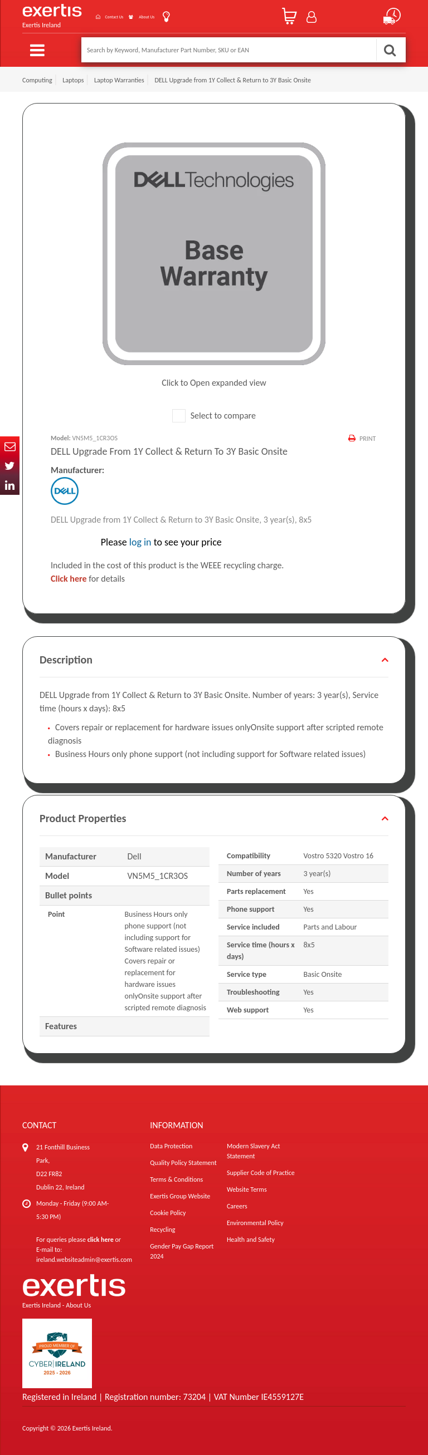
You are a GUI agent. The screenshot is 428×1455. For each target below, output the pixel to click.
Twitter (10, 465)
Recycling (162, 1229)
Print (366, 437)
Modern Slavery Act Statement (253, 1150)
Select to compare (214, 414)
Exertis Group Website (180, 1196)
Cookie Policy (168, 1212)
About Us (154, 16)
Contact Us (102, 16)
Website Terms (247, 1189)
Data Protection (171, 1145)
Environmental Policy (255, 1222)
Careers (237, 1206)
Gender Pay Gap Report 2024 (181, 1251)
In (10, 485)
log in (140, 541)
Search (389, 50)
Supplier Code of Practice (261, 1172)
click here (100, 1239)
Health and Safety (251, 1239)
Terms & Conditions (176, 1179)
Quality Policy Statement (183, 1162)
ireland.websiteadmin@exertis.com (84, 1259)
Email (10, 446)
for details (88, 578)
